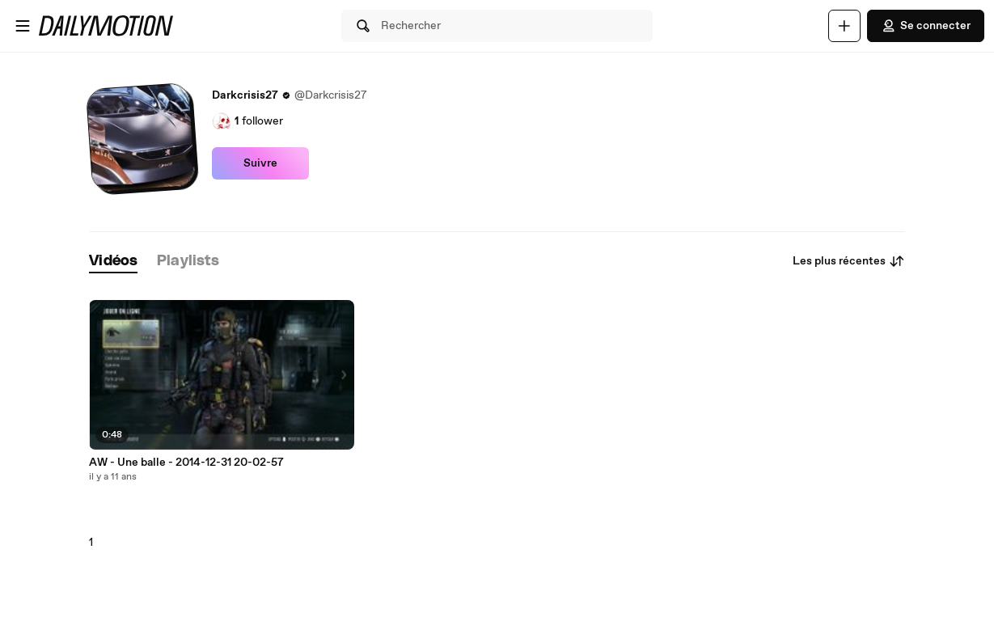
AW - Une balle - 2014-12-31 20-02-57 (186, 462)
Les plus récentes (849, 261)
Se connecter (926, 26)
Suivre (260, 163)
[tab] (113, 261)
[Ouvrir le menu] (23, 26)
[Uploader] (844, 26)
